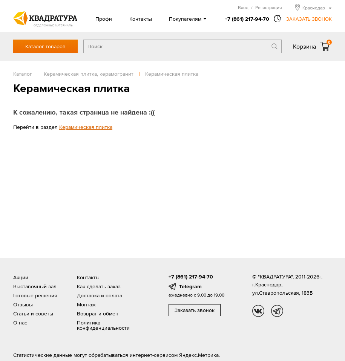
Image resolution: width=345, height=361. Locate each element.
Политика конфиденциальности (103, 325)
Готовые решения (35, 295)
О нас (20, 323)
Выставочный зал (35, 286)
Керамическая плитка (85, 127)
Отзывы (23, 304)
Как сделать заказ (99, 286)
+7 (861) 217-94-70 (247, 19)
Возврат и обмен (97, 314)
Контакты (140, 19)
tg (277, 311)
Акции (20, 277)
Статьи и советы (33, 314)
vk (258, 311)
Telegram (190, 286)
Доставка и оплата (99, 295)
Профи (103, 19)
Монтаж (86, 304)
